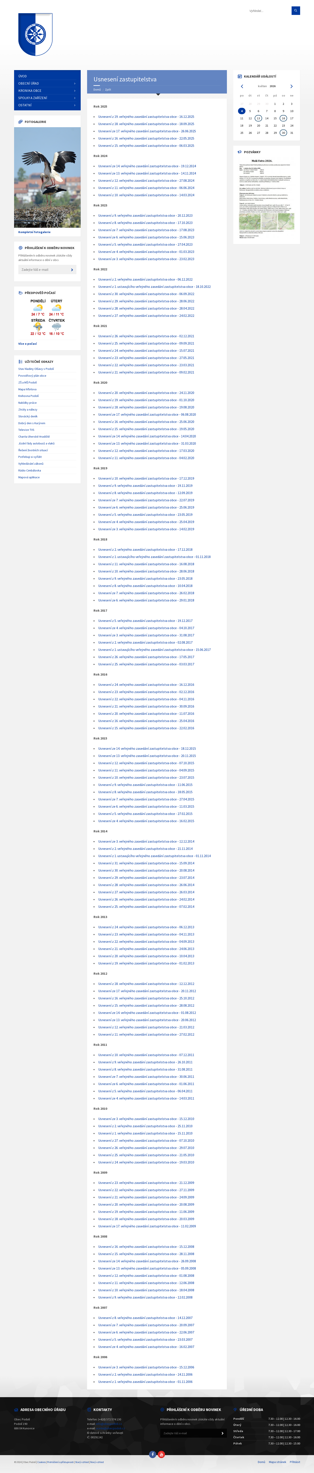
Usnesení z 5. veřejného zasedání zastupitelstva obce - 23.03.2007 (145, 1339)
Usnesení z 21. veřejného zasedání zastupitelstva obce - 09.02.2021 (146, 372)
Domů (97, 89)
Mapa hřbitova (27, 389)
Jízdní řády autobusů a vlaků (36, 443)
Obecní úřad (28, 83)
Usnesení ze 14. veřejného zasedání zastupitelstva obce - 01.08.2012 (147, 1012)
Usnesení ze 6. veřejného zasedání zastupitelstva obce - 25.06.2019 (146, 507)
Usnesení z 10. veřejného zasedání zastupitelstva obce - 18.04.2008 (146, 1290)
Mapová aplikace (29, 477)
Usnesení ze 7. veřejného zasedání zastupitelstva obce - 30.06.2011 (146, 1076)
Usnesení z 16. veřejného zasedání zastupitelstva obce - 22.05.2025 (146, 138)
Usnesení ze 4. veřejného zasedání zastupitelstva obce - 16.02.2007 (146, 1347)
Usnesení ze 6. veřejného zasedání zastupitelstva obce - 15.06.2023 (146, 237)
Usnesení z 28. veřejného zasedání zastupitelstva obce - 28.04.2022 (146, 308)
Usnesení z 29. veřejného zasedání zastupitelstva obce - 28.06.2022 (146, 301)
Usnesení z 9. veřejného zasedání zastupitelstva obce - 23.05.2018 (145, 578)
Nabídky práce (27, 403)
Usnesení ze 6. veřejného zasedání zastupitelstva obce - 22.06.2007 (146, 1332)
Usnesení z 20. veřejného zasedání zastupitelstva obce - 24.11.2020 (146, 393)
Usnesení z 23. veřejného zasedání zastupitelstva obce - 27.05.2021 (146, 358)
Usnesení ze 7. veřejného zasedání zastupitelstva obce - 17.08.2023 (146, 230)
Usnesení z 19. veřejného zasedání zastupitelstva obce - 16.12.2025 (146, 116)
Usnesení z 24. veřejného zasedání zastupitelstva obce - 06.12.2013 (146, 927)
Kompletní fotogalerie (34, 232)
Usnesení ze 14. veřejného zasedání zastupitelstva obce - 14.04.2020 (147, 436)
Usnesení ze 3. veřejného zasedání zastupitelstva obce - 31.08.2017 (146, 635)
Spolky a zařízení (32, 98)
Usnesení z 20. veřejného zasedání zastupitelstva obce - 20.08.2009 (146, 1204)
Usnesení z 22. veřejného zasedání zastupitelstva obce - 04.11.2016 (146, 699)
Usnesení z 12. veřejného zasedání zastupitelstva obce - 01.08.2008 (146, 1275)
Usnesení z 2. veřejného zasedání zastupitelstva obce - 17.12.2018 (145, 549)
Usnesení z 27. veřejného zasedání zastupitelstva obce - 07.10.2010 (146, 1140)
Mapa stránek (277, 1462)
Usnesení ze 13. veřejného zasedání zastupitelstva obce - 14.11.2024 (147, 173)
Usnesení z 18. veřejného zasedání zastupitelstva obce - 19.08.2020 (146, 407)
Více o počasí (27, 344)
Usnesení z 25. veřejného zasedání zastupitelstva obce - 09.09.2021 (146, 343)
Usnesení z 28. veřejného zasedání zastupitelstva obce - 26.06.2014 (146, 885)
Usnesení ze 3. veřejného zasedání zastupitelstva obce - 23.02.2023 (146, 259)
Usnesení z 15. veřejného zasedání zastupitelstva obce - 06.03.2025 (146, 145)
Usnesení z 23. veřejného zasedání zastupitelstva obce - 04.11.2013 (146, 934)
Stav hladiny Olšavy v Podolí (36, 369)
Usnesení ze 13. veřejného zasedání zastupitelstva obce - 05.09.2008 (147, 1268)
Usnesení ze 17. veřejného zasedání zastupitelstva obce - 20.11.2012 (147, 991)
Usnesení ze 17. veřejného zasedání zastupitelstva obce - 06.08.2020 (147, 414)
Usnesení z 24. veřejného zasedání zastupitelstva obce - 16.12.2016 (146, 684)
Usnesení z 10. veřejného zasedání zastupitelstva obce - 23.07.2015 (146, 777)
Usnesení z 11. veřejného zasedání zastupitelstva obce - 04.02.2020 (146, 458)
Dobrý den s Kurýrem (31, 423)
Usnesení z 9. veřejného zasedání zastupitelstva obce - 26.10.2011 (145, 1062)
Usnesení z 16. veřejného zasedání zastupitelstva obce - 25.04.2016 (146, 721)
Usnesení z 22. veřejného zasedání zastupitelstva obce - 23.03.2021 (146, 365)
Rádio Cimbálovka (29, 470)
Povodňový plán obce (32, 376)
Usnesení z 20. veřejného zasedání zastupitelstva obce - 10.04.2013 (146, 956)
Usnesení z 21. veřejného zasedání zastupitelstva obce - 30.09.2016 (146, 706)
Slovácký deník (28, 416)
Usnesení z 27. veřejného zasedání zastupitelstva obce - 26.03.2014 (146, 892)
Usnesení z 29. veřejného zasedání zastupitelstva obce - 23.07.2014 (146, 877)
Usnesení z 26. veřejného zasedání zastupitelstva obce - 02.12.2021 (146, 336)
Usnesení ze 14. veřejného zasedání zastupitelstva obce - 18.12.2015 (147, 748)
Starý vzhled (82, 1462)
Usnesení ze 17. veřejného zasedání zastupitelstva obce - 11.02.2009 (147, 1226)
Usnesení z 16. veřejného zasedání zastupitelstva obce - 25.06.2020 (146, 421)
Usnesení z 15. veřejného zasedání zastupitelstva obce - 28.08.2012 (146, 1005)
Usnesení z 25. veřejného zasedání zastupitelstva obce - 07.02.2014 (146, 906)
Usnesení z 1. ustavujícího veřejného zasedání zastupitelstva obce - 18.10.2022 (154, 286)
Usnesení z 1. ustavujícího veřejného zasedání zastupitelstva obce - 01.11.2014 (154, 856)
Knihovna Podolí (28, 396)
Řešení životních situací (33, 450)
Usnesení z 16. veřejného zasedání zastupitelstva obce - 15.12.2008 (146, 1246)
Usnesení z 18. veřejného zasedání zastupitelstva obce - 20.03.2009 (146, 1219)
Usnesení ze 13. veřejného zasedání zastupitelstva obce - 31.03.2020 (147, 443)
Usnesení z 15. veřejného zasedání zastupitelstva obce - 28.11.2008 (146, 1254)
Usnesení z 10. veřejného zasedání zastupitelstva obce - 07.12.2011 (146, 1055)
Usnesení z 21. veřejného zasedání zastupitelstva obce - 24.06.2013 (146, 949)
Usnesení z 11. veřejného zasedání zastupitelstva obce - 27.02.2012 (146, 1034)
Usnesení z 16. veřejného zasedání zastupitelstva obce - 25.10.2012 (146, 998)
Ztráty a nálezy (27, 409)
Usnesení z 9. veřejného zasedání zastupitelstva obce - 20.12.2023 (145, 215)
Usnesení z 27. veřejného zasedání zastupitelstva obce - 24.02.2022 (146, 315)
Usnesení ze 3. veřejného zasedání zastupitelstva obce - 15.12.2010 (146, 1119)
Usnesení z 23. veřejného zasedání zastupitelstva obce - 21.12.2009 (146, 1182)
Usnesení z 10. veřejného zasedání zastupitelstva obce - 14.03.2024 (146, 195)
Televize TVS (26, 430)
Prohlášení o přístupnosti (60, 1462)
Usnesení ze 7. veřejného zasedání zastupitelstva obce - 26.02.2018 (146, 593)
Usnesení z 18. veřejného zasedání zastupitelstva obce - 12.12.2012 (146, 984)
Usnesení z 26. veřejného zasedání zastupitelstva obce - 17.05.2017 (146, 657)
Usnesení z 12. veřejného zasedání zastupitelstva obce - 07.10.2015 (146, 763)
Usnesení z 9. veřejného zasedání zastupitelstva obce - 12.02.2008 (145, 1297)
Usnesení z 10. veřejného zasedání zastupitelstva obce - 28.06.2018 (146, 571)
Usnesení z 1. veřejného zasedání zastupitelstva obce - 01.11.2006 (145, 1381)
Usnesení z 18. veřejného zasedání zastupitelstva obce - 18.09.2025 (146, 124)
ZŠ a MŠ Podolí (27, 382)
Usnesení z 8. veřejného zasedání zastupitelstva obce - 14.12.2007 (145, 1318)
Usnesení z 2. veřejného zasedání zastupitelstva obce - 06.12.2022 (145, 279)
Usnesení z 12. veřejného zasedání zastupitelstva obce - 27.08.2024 (146, 180)
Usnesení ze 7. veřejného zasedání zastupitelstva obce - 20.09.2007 (146, 1325)
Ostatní (25, 105)
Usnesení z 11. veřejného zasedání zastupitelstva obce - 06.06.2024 (146, 188)
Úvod (22, 76)
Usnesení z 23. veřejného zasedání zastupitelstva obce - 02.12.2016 (146, 692)
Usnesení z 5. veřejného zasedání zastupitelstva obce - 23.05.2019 (145, 514)
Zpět (108, 89)
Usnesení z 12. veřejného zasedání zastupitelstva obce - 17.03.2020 (146, 450)
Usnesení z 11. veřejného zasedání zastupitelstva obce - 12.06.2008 (146, 1283)
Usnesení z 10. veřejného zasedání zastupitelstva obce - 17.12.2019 (146, 478)
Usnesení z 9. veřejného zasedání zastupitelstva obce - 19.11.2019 (145, 485)
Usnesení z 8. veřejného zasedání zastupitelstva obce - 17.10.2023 (145, 223)
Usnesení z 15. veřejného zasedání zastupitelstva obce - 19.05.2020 (146, 429)
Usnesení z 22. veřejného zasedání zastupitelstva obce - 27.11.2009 (146, 1190)
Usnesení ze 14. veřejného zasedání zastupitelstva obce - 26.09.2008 (147, 1261)
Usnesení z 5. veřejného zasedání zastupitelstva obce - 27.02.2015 (145, 813)
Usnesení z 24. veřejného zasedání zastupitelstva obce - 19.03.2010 (146, 1162)
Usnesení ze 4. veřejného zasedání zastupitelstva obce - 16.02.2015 (146, 821)
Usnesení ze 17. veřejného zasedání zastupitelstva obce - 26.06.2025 (147, 131)
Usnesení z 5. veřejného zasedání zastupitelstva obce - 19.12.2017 (145, 620)
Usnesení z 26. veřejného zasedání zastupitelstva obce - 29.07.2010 (146, 1148)
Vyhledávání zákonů (31, 464)
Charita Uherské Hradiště (34, 436)
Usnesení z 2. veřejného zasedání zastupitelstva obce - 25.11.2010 (145, 1126)
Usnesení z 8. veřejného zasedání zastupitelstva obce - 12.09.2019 (145, 493)
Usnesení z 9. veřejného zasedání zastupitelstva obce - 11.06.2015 (145, 785)
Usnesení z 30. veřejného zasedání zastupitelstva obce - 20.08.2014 (146, 870)
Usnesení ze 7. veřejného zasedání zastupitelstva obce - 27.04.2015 (146, 799)
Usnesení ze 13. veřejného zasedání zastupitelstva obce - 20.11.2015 (147, 756)
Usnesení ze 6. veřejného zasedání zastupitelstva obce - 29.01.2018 (146, 600)
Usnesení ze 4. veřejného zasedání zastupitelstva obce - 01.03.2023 (146, 251)
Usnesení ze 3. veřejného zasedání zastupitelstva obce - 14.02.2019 (146, 529)
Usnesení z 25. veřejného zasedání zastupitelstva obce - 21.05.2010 (146, 1155)
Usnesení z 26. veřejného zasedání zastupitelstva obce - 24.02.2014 (146, 899)
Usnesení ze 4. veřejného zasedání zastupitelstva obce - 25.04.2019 (146, 522)
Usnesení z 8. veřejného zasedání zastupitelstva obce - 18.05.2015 (145, 792)
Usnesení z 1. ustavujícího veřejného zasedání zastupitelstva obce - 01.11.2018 (154, 557)
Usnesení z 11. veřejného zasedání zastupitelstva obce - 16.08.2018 (146, 564)
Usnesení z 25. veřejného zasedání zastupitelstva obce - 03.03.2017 (146, 664)
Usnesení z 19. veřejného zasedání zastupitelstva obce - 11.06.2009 (146, 1211)
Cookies (41, 1462)
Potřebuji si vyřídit (30, 457)
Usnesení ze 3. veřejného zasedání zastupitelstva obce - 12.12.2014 (146, 841)
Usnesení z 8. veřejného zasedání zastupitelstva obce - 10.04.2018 (145, 586)
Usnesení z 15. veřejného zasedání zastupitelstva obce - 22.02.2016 (146, 728)
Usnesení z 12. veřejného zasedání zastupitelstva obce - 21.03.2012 (146, 1027)
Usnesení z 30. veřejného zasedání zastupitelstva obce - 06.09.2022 (146, 294)
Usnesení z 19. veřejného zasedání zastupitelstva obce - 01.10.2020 (146, 400)
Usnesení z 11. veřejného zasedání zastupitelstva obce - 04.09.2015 (146, 770)
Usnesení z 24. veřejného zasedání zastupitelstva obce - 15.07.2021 (146, 350)
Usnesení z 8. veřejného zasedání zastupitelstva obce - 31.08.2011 (145, 1069)
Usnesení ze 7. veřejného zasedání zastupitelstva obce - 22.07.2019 (146, 500)
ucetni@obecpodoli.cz (110, 1428)
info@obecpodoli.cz (109, 1424)
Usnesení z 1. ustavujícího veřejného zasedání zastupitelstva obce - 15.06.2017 (154, 649)
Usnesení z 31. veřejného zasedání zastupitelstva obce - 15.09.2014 (146, 863)
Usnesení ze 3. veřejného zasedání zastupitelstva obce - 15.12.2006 (146, 1367)
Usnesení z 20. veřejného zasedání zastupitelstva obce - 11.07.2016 (146, 713)
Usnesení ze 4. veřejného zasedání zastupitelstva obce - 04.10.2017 (146, 628)
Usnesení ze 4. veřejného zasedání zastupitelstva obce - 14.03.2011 (146, 1098)
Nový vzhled (97, 1462)
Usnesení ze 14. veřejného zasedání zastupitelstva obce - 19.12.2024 (147, 166)
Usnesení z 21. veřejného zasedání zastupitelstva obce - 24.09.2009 (146, 1197)
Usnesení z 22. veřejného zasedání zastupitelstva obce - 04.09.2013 (146, 941)
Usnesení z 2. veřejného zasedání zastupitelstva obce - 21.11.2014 (145, 848)
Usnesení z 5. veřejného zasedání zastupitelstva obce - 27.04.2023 (145, 244)
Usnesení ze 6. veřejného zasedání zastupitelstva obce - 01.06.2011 (146, 1084)
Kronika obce (29, 90)
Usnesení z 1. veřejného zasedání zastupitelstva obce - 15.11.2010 (145, 1133)
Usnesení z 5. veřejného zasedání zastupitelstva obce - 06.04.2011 (145, 1091)
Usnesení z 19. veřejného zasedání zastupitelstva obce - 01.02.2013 (146, 963)
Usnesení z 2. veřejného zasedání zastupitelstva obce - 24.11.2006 (145, 1374)
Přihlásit (295, 1462)
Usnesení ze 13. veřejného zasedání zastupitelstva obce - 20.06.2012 (147, 1020)
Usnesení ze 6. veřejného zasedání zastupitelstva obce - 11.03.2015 (146, 806)
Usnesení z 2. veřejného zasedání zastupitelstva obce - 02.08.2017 (145, 642)
